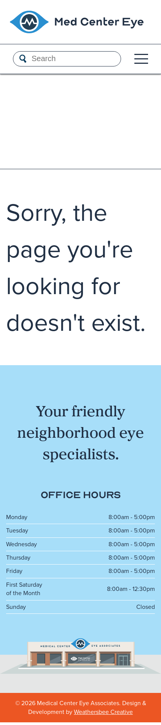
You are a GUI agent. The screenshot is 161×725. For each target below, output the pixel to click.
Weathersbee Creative (103, 711)
